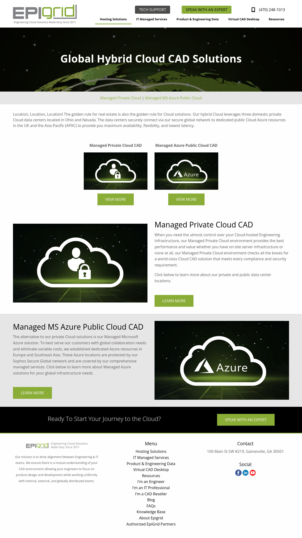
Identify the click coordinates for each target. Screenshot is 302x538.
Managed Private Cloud (120, 98)
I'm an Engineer (151, 481)
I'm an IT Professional (151, 487)
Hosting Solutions (113, 19)
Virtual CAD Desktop (243, 19)
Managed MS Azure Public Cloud (173, 98)
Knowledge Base (151, 511)
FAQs (151, 506)
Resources (276, 19)
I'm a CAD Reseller (151, 493)
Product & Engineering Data (197, 19)
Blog (151, 499)
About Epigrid (151, 518)
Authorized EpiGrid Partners (151, 524)
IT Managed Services (151, 19)
